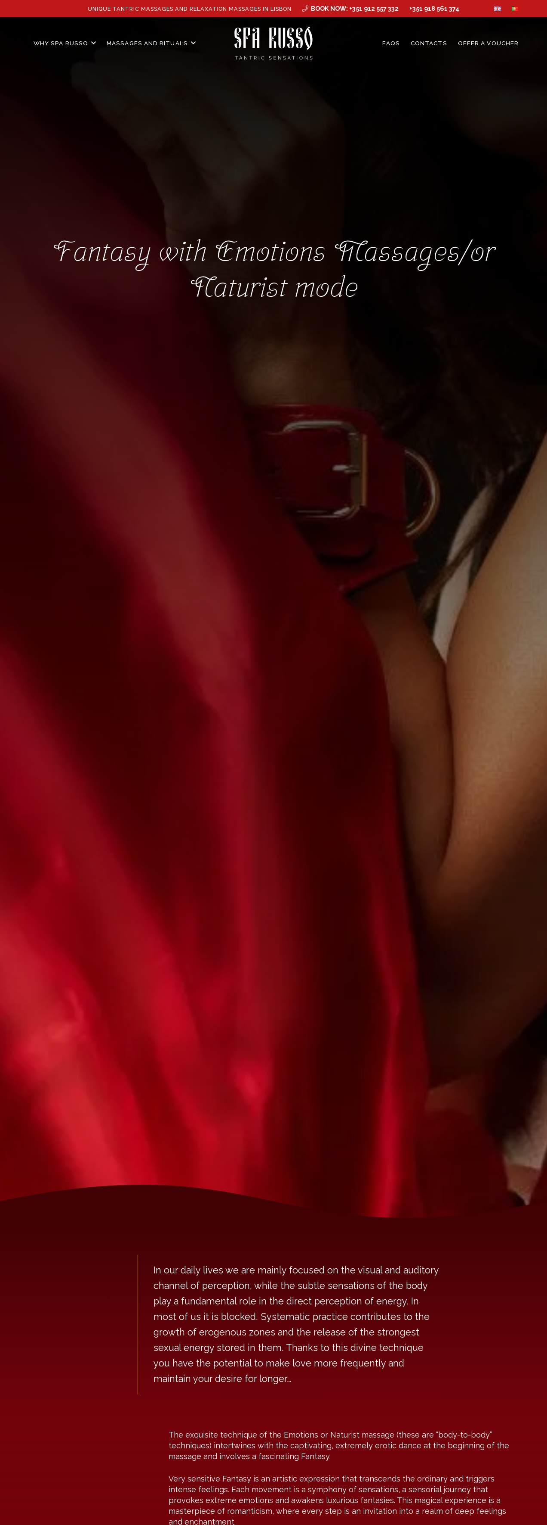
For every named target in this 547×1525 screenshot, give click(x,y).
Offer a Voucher (488, 43)
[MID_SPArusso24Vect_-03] (273, 43)
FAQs (390, 43)
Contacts (429, 43)
